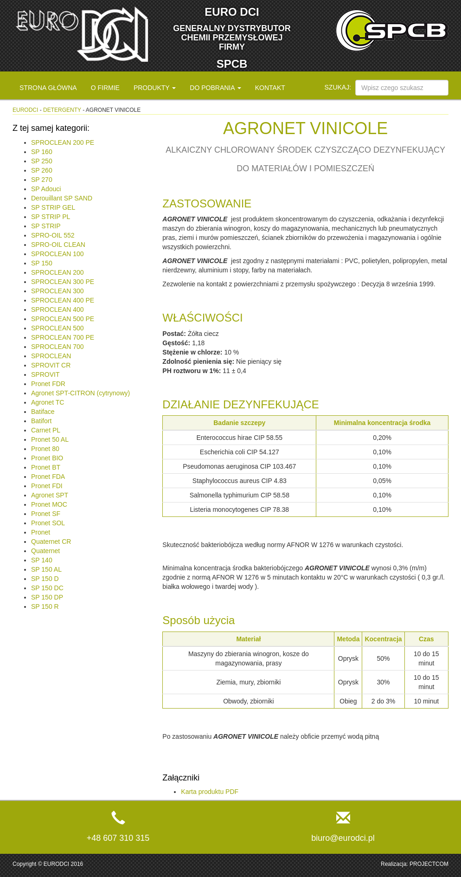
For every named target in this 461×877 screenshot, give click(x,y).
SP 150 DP (47, 597)
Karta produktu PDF (209, 791)
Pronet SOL (48, 523)
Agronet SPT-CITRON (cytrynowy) (80, 393)
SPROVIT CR (50, 365)
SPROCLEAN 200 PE (62, 142)
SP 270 (41, 179)
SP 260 (41, 170)
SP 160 (41, 151)
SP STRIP (46, 226)
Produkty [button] (155, 87)
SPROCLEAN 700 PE (62, 337)
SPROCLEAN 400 (57, 309)
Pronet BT (45, 467)
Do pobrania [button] (215, 87)
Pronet (40, 532)
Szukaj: (338, 87)
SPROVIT (45, 374)
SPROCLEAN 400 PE (62, 300)
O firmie (105, 87)
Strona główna (48, 87)
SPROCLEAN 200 (57, 272)
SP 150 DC (47, 588)
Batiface (43, 411)
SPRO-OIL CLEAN (58, 244)
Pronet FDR (48, 383)
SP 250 (41, 161)
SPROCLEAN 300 (57, 291)
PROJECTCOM (429, 864)
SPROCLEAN (51, 356)
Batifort (41, 421)
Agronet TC (47, 402)
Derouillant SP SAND (61, 198)
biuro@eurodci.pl (342, 838)
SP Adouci (46, 189)
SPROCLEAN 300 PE (62, 281)
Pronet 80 (45, 448)
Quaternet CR (51, 541)
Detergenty (62, 110)
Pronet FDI (47, 486)
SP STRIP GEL (53, 207)
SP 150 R (45, 606)
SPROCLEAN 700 (57, 346)
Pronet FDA (48, 476)
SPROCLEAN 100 (57, 254)
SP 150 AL (46, 569)
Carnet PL (45, 430)
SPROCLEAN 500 (57, 328)
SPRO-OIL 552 (53, 235)
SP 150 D (45, 578)
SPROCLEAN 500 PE (62, 318)
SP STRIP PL (50, 216)
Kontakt (270, 87)
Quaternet (45, 551)
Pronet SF (45, 513)
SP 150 (41, 263)
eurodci (25, 110)
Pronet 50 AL (50, 439)
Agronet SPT (49, 495)
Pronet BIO (47, 458)
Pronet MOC (49, 504)
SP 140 (41, 560)
